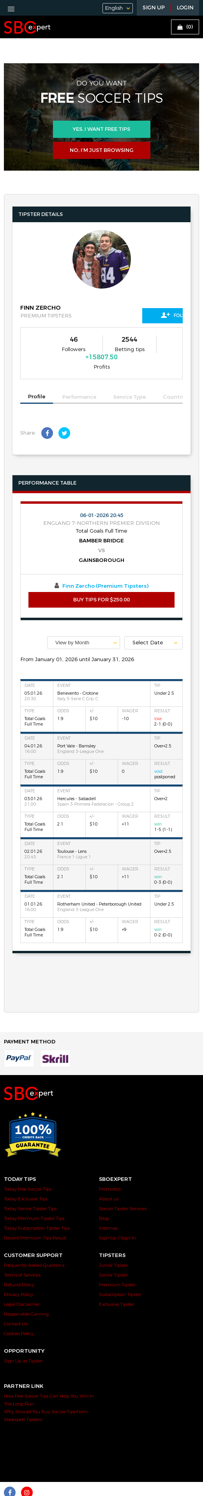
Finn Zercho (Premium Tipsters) (105, 568)
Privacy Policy (18, 1276)
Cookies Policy (19, 1315)
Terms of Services (22, 1257)
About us (108, 1181)
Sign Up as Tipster (23, 1343)
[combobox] (83, 624)
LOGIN (185, 7)
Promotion (110, 1171)
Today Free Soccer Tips (27, 1171)
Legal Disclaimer (21, 1286)
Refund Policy (19, 1267)
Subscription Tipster (120, 1276)
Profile (36, 378)
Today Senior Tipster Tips (30, 1191)
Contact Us (15, 1306)
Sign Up (153, 7)
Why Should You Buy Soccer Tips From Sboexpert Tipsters (46, 1398)
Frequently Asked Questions (34, 1247)
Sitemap (108, 1210)
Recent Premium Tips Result (35, 1220)
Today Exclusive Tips (26, 1181)
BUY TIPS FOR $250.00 (101, 581)
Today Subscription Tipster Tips (37, 1210)
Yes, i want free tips (101, 129)
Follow (147, 315)
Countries (176, 379)
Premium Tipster (117, 1267)
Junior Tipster (113, 1247)
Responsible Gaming (26, 1296)
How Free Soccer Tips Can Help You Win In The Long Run (49, 1382)
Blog (104, 1200)
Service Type (129, 379)
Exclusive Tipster (116, 1286)
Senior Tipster (113, 1257)
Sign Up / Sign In (117, 1220)
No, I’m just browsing (102, 150)
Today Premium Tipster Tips (34, 1200)
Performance (79, 379)
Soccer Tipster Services (123, 1191)
